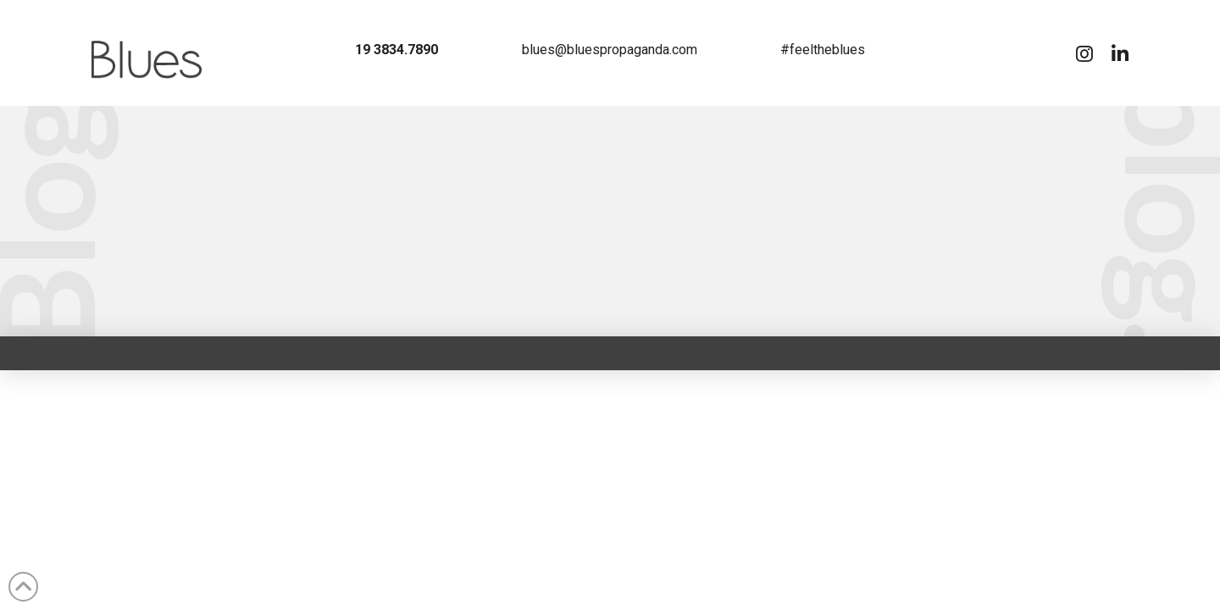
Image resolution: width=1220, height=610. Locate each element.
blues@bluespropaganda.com (609, 50)
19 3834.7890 (396, 50)
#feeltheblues (822, 50)
